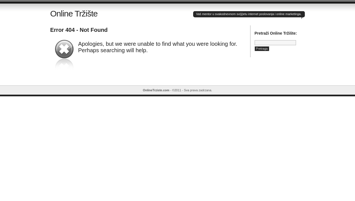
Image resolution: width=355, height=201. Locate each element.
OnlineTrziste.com (156, 90)
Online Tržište (74, 13)
